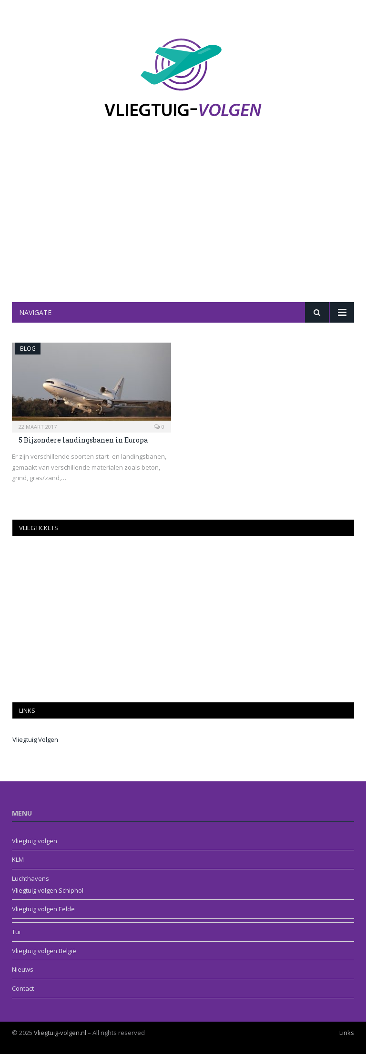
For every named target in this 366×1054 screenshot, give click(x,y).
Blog (28, 349)
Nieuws (22, 969)
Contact (23, 988)
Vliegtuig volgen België (44, 950)
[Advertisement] (183, 230)
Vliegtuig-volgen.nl (60, 1032)
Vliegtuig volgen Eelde (43, 909)
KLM (18, 859)
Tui (16, 931)
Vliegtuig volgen (34, 841)
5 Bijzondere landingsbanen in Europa (83, 439)
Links (346, 1032)
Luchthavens (30, 878)
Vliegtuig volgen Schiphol (47, 890)
